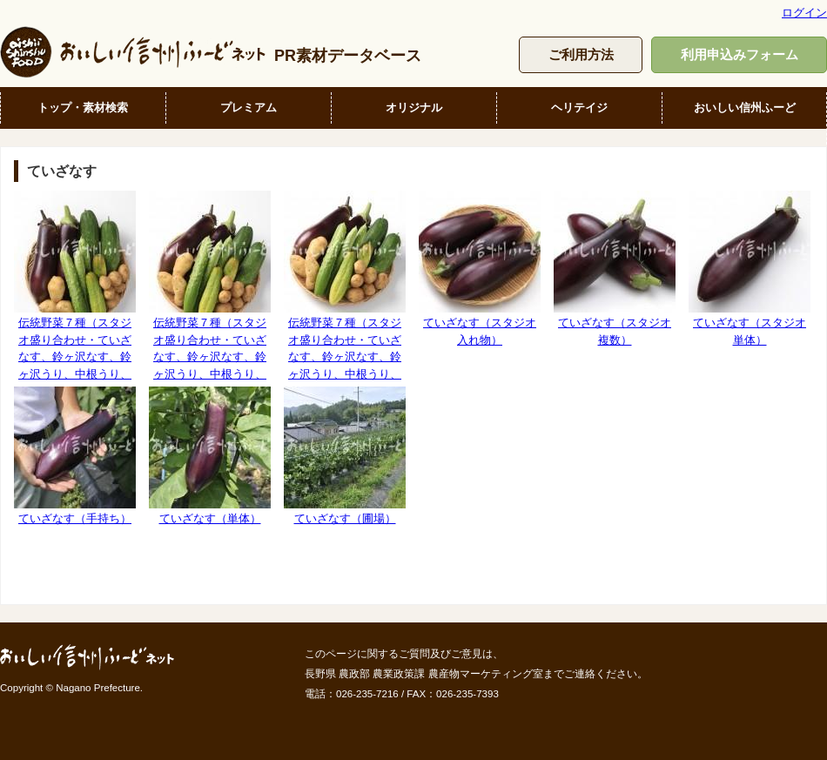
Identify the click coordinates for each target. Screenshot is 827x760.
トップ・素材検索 (82, 107)
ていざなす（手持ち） (75, 456)
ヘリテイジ (579, 107)
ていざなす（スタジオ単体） (749, 268)
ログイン (804, 12)
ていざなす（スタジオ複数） (615, 268)
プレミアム (248, 107)
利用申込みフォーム (739, 54)
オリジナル (414, 107)
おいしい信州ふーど (745, 107)
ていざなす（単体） (210, 456)
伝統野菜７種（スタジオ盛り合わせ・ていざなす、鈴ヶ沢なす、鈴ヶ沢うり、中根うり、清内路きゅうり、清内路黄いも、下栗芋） (75, 302)
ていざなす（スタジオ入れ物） (480, 268)
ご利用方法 (581, 54)
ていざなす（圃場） (345, 456)
